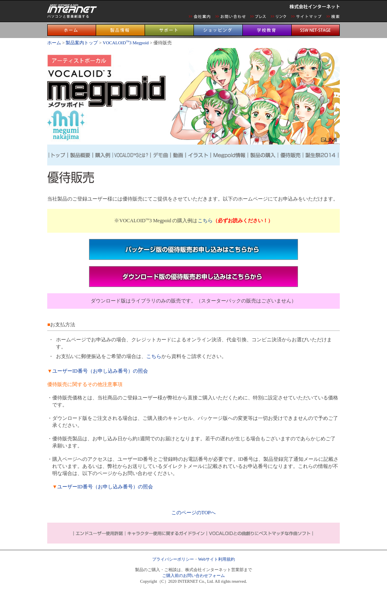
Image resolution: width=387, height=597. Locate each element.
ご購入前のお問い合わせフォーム (193, 575)
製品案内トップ (82, 43)
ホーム (54, 43)
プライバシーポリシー (173, 559)
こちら (205, 221)
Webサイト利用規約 (216, 559)
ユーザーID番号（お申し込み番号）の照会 (100, 371)
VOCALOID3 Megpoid (126, 43)
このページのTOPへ (193, 513)
